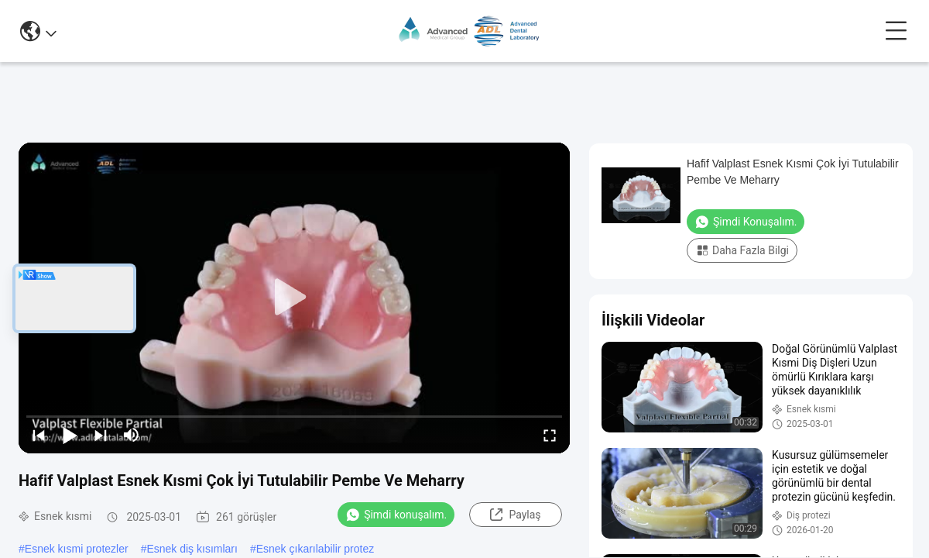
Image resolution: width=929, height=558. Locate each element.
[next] (100, 434)
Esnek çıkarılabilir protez (315, 548)
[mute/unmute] (131, 434)
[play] (294, 297)
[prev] (38, 434)
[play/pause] (69, 434)
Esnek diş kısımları (191, 548)
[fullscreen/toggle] (549, 434)
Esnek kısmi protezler (77, 548)
